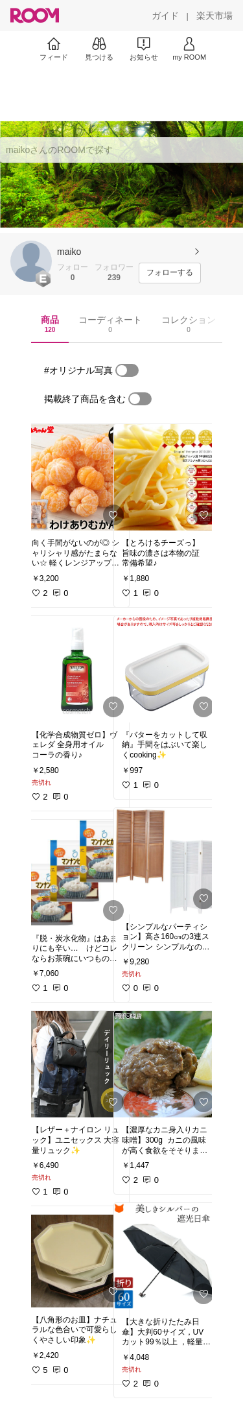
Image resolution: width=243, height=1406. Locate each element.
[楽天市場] (214, 15)
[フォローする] (170, 273)
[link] (76, 477)
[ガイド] (165, 15)
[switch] (127, 370)
